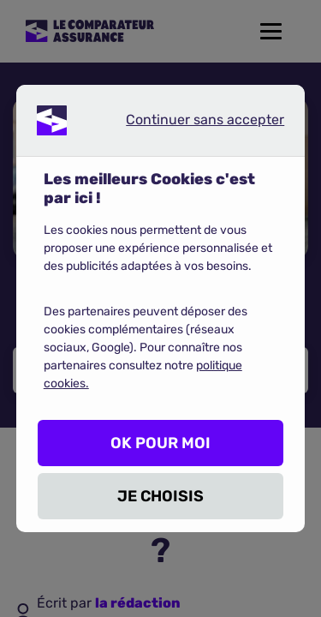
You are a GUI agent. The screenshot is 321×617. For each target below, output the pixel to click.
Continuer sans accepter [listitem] (190, 123)
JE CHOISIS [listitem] (160, 496)
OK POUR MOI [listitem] (160, 443)
